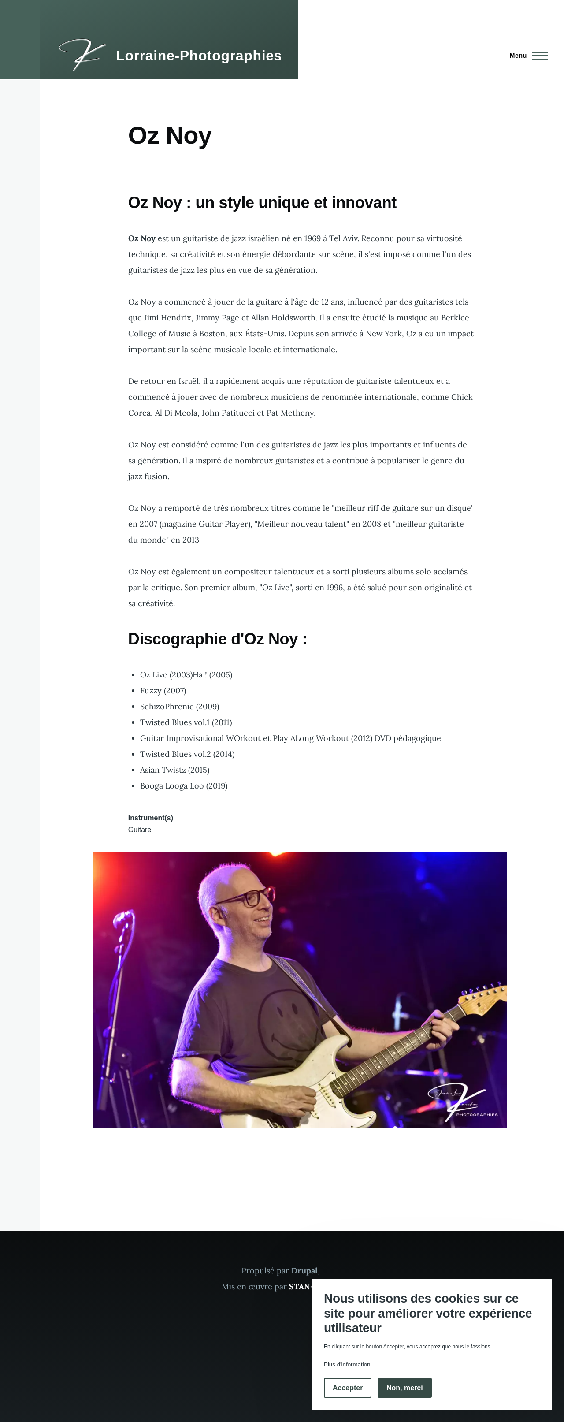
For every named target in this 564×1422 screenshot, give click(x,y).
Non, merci (404, 1388)
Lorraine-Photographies (199, 55)
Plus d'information (347, 1364)
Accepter (348, 1388)
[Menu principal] (526, 55)
